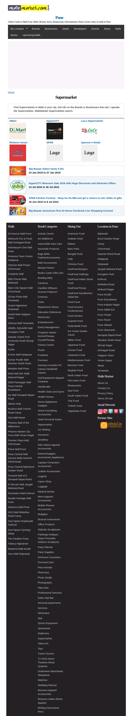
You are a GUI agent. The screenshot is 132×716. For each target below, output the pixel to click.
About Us (103, 383)
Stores (14, 35)
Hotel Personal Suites (50, 419)
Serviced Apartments (49, 602)
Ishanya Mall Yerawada (21, 323)
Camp (101, 243)
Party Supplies (46, 552)
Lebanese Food (76, 355)
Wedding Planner (47, 685)
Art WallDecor (45, 238)
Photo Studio (45, 577)
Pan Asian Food (76, 380)
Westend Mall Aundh (19, 548)
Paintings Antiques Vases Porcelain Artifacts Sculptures (48, 538)
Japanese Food (76, 344)
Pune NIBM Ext (106, 309)
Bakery (72, 243)
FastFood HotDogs (78, 274)
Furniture (43, 360)
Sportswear (44, 628)
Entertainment (45, 322)
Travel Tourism (46, 653)
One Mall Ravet (16, 417)
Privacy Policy (105, 393)
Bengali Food (75, 253)
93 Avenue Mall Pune (20, 233)
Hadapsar (103, 258)
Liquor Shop (44, 481)
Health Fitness (46, 396)
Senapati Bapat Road (109, 335)
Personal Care (46, 562)
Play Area (43, 587)
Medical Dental (46, 491)
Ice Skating (44, 429)
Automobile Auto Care (50, 243)
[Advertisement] (66, 64)
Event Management (48, 327)
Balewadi (103, 233)
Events (95, 28)
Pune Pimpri (104, 314)
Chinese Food (75, 264)
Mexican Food (75, 365)
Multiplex (43, 514)
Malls (118, 28)
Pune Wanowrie (106, 329)
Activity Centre (46, 233)
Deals (65, 28)
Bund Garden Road (108, 238)
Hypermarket (45, 424)
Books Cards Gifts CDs (50, 272)
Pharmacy (43, 572)
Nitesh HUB (14, 403)
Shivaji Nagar (105, 345)
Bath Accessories (47, 262)
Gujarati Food (75, 320)
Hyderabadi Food (77, 325)
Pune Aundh (104, 294)
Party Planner (45, 547)
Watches (42, 680)
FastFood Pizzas (77, 288)
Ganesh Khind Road (109, 253)
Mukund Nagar (106, 289)
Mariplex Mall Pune (18, 368)
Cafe (70, 258)
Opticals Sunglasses (49, 529)
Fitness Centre (46, 344)
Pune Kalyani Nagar (109, 304)
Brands (36, 28)
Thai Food (73, 400)
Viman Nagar (105, 360)
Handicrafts (44, 386)
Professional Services (50, 592)
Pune (59, 17)
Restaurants (74, 385)
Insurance (43, 434)
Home (11, 92)
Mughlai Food (75, 370)
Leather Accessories (49, 471)
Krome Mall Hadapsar (20, 354)
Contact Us (104, 388)
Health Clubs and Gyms (51, 391)
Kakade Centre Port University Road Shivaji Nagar (21, 340)
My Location (18, 28)
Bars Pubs (73, 248)
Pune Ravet (104, 319)
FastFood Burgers (78, 269)
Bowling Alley (45, 277)
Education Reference (49, 312)
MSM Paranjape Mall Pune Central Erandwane (19, 386)
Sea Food (73, 390)
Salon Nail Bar (46, 597)
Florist (41, 350)
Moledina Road (106, 284)
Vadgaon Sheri (106, 355)
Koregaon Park (106, 274)
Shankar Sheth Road (109, 340)
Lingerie (42, 476)
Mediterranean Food (79, 360)
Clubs (41, 302)
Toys (40, 648)
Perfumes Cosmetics (49, 557)
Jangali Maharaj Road (110, 269)
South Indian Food (78, 395)
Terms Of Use (105, 398)
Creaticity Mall (16, 273)
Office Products (46, 524)
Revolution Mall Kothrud (21, 493)
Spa (40, 618)
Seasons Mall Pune (18, 507)
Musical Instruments (49, 519)
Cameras (43, 283)
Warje (101, 365)
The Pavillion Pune (18, 538)
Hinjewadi (103, 264)
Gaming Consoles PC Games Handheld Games (50, 369)
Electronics (44, 317)
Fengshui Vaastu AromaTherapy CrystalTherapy (47, 336)
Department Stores (48, 307)
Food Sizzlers (75, 315)
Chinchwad (104, 248)
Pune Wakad (105, 324)
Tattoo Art (43, 643)
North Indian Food (78, 375)
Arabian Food (75, 238)
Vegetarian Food (77, 410)
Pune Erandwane (107, 299)
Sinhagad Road (106, 350)
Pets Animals (45, 567)
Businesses (51, 28)
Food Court (74, 302)
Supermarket (45, 638)
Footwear (43, 355)
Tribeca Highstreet (18, 543)
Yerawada (103, 370)
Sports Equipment (48, 623)
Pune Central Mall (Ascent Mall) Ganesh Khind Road (20, 458)
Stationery (43, 633)
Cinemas (43, 296)
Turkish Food (75, 405)
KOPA (11, 349)
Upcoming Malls (31, 35)
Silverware (43, 613)
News (107, 28)
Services (42, 608)
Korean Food (75, 350)
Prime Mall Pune (17, 449)
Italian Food (74, 339)
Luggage (42, 486)
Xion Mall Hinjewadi (19, 553)
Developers (80, 28)
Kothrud (102, 279)
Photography (45, 582)
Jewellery (43, 439)
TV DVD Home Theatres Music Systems (46, 662)
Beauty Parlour (46, 267)
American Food (76, 233)
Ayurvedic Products (48, 248)
